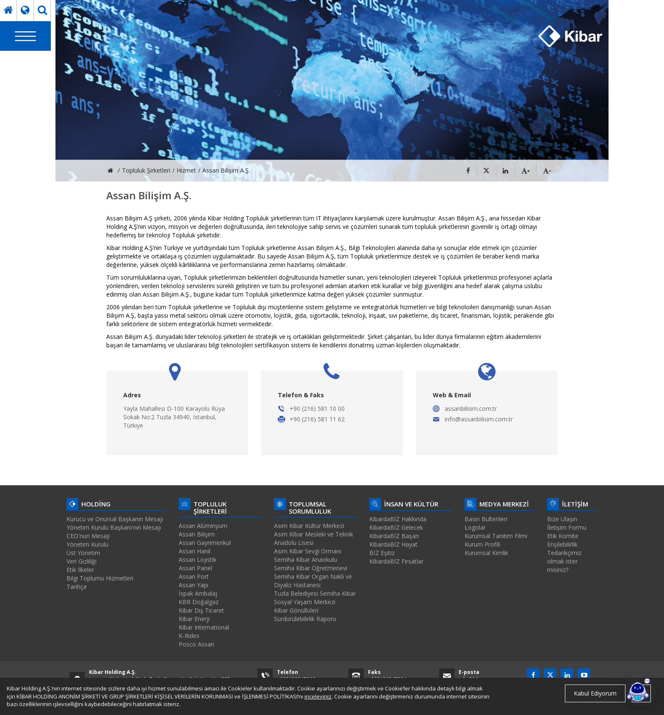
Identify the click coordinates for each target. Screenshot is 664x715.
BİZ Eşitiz (382, 553)
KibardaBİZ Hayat (393, 544)
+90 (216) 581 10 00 (317, 408)
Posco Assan (196, 644)
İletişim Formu (567, 527)
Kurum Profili (482, 544)
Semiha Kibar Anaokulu (305, 560)
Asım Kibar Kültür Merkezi (309, 526)
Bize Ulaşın (562, 519)
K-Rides (189, 636)
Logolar (475, 527)
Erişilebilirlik (562, 544)
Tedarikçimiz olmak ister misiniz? (564, 561)
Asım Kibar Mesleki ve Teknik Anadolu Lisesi (313, 538)
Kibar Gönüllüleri (296, 610)
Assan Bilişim (197, 534)
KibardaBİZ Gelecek (396, 527)
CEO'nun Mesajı (88, 536)
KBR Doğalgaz (199, 602)
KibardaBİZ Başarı (394, 536)
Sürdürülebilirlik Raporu (305, 619)
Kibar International (204, 627)
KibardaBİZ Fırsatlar (396, 561)
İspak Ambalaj (198, 593)
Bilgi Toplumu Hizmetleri (99, 578)
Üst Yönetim (83, 553)
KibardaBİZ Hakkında (397, 519)
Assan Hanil (194, 551)
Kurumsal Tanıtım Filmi (496, 536)
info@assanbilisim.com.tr (479, 419)
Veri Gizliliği (81, 561)
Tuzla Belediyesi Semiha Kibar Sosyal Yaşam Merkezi (315, 597)
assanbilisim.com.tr (471, 408)
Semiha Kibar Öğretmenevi (310, 568)
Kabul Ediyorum (595, 693)
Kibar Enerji (194, 619)
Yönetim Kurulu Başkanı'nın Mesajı (113, 527)
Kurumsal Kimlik (486, 553)
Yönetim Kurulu (87, 544)
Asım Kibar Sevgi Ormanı (307, 551)
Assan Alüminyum (203, 526)
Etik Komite (562, 536)
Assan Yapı (193, 585)
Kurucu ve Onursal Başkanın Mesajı (114, 519)
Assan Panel (195, 568)
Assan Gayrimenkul (205, 543)
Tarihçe (76, 587)
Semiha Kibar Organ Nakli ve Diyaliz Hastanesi (313, 580)
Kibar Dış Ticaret (201, 610)
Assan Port (194, 576)
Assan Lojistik (197, 560)
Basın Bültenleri (486, 519)
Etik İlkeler (80, 570)
